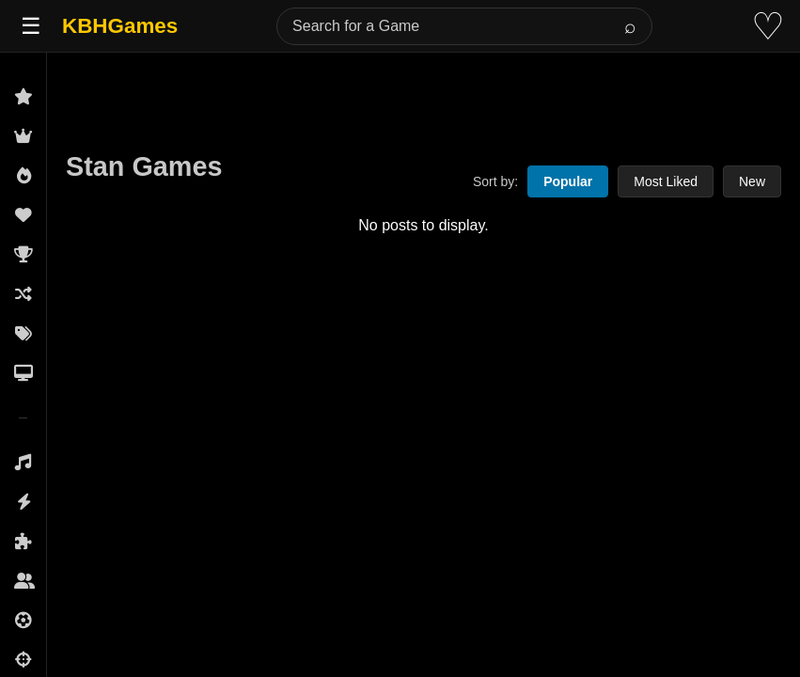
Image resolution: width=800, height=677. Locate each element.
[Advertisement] (423, 96)
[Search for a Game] (464, 26)
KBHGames (120, 26)
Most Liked (666, 181)
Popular (567, 181)
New (752, 181)
